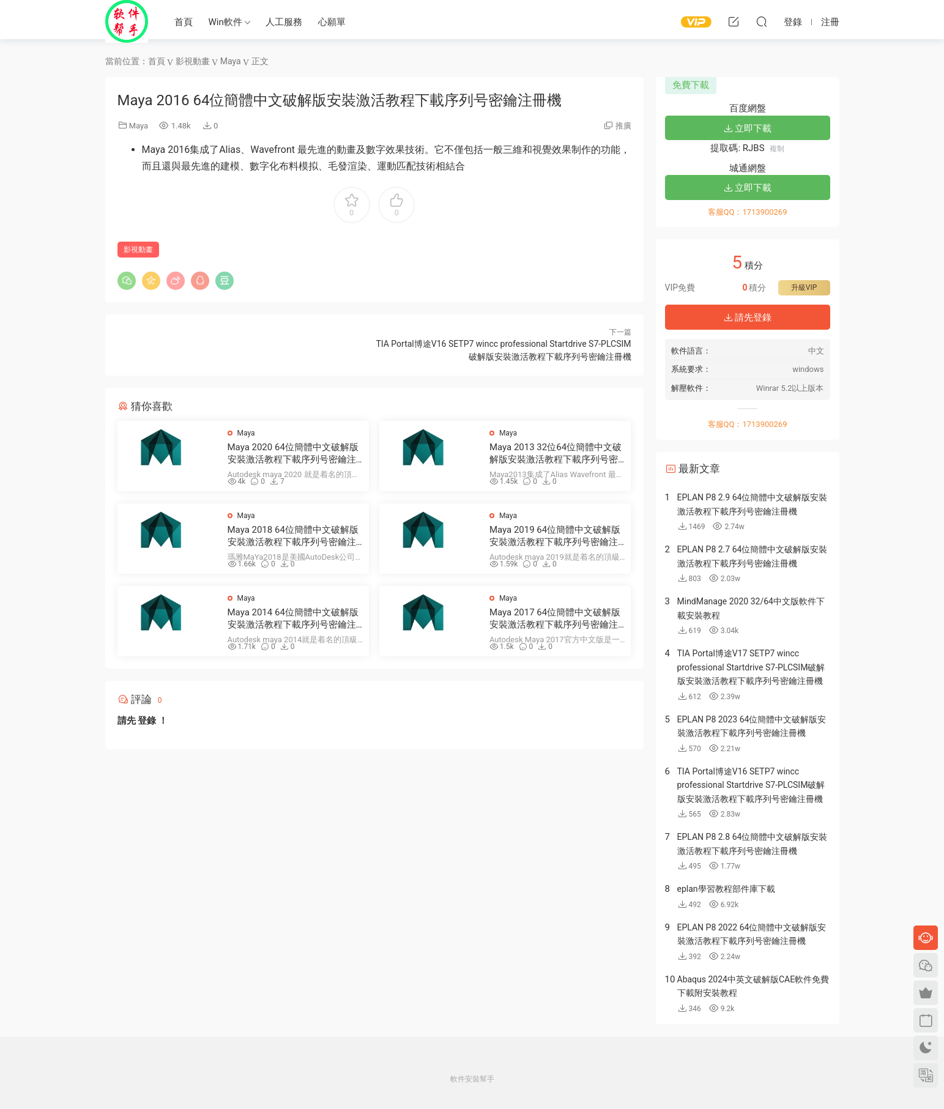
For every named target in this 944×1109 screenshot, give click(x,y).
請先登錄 (747, 317)
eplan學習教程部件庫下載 (726, 889)
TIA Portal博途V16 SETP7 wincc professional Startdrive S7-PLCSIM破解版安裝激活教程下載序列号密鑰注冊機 (751, 785)
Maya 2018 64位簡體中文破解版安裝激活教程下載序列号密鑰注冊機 (293, 536)
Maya (138, 125)
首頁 (183, 22)
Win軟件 (225, 22)
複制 (777, 148)
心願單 (332, 22)
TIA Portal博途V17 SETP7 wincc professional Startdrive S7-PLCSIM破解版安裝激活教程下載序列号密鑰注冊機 (751, 667)
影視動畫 (138, 249)
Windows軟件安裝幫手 (126, 21)
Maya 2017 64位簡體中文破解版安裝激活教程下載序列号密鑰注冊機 (554, 619)
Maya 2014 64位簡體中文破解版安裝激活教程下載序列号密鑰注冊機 (293, 619)
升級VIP (804, 287)
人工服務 (284, 22)
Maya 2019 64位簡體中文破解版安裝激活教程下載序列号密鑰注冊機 (554, 536)
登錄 (147, 720)
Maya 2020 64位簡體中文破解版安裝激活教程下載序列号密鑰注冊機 (293, 453)
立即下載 (747, 128)
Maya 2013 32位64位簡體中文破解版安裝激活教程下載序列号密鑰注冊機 (555, 453)
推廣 (623, 125)
